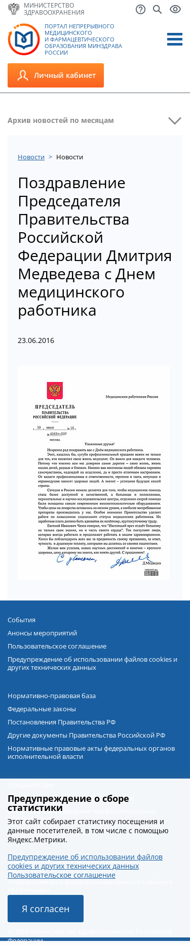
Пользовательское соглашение (57, 646)
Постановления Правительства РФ (62, 721)
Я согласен (45, 909)
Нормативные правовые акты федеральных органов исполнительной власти (91, 752)
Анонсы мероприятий (42, 632)
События (21, 619)
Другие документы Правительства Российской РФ (86, 735)
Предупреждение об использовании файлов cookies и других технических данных (92, 663)
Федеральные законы (42, 708)
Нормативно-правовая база (52, 695)
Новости (31, 156)
